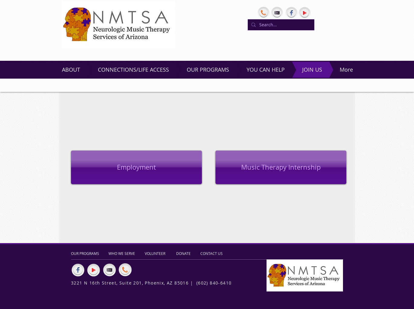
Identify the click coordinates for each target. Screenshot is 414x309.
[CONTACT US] (212, 253)
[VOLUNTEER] (156, 253)
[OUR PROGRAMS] (86, 253)
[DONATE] (184, 253)
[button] (280, 167)
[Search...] (280, 24)
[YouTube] (304, 12)
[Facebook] (291, 12)
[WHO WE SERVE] (123, 253)
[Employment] (136, 167)
